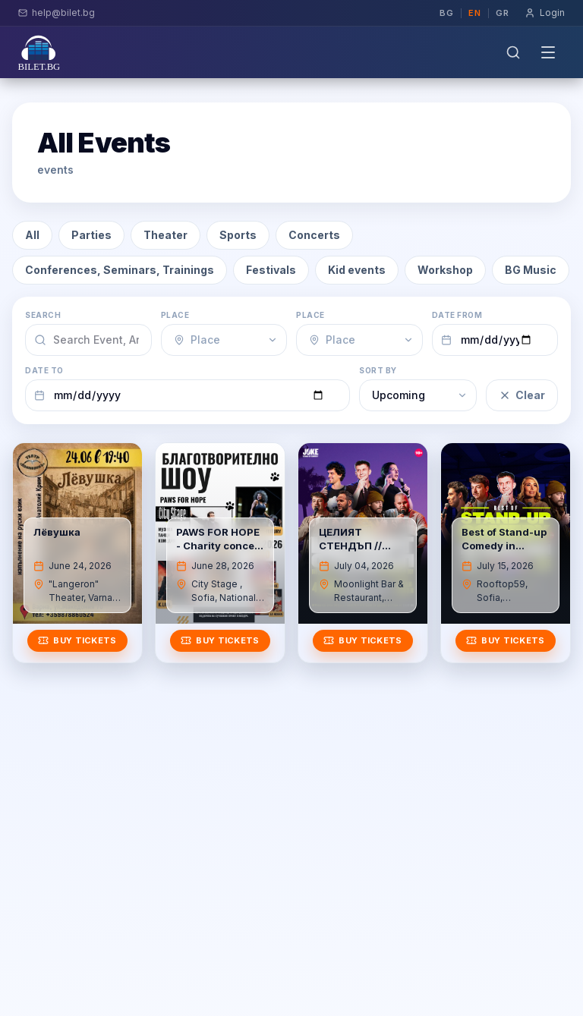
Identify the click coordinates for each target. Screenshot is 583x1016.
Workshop (445, 269)
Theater (165, 234)
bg (447, 13)
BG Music (530, 269)
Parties (91, 234)
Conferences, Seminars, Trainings (119, 269)
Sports (238, 234)
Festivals (271, 269)
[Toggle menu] (548, 52)
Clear (522, 394)
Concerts (314, 234)
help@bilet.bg (56, 12)
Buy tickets (77, 640)
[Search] (513, 52)
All (32, 234)
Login (545, 12)
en (474, 13)
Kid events (357, 269)
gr (502, 13)
